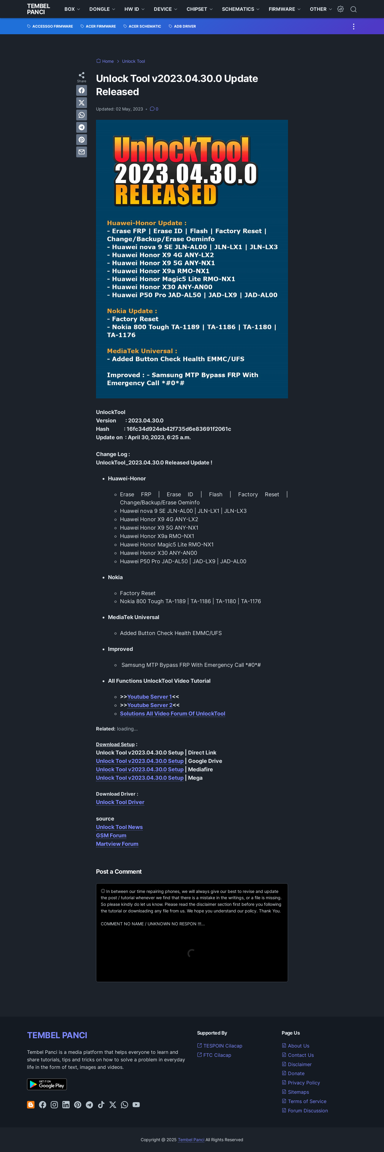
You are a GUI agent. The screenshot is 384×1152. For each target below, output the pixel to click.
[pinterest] (81, 139)
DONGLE (99, 9)
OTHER (318, 9)
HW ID (131, 9)
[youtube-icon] (136, 1105)
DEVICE (163, 9)
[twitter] (81, 102)
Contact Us (298, 1055)
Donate (293, 1073)
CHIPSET (197, 9)
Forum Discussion (305, 1111)
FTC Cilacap (214, 1055)
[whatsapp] (81, 115)
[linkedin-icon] (66, 1105)
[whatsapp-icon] (124, 1105)
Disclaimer (297, 1064)
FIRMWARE (282, 9)
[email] (81, 152)
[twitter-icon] (112, 1105)
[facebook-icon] (42, 1105)
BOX (69, 9)
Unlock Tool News (119, 827)
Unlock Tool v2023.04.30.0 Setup (140, 761)
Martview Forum (117, 844)
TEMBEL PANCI (57, 1035)
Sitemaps (295, 1092)
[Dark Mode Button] (340, 9)
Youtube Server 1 (149, 697)
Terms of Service (304, 1101)
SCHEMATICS (238, 9)
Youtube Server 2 (149, 705)
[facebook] (81, 90)
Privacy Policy (301, 1083)
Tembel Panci (38, 9)
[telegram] (81, 127)
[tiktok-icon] (101, 1105)
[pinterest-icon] (77, 1105)
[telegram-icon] (89, 1105)
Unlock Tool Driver (120, 802)
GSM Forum (111, 835)
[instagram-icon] (54, 1105)
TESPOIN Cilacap (219, 1046)
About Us (295, 1046)
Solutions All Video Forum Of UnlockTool (172, 713)
